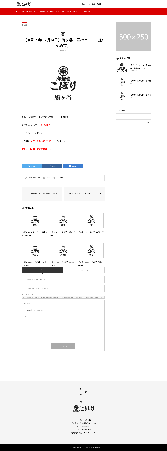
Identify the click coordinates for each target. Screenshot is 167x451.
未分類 (24, 25)
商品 (83, 4)
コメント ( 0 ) (42, 270)
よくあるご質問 (94, 4)
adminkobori (36, 178)
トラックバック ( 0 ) (84, 270)
